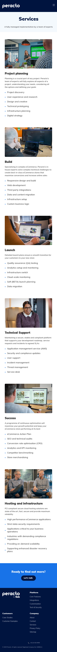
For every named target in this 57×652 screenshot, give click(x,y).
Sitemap (33, 632)
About (32, 618)
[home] (16, 6)
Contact (33, 621)
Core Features (35, 597)
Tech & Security (36, 607)
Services (33, 625)
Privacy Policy (35, 628)
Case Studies (7, 618)
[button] (54, 5)
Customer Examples (10, 621)
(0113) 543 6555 (35, 643)
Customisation (35, 604)
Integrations (34, 600)
